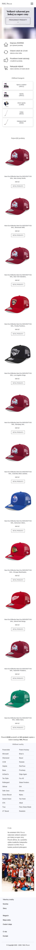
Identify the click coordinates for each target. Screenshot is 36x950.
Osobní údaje (7, 924)
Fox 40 (21, 778)
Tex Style (5, 778)
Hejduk (4, 766)
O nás (5, 931)
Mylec (21, 795)
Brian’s (21, 754)
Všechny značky (8, 899)
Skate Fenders (24, 782)
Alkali (21, 803)
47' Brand (5, 811)
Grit (20, 786)
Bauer (21, 758)
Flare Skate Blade (25, 807)
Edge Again (23, 774)
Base (4, 770)
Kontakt (5, 936)
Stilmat (4, 786)
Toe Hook (22, 799)
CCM (4, 762)
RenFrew (22, 766)
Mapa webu (7, 920)
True (3, 807)
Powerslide (6, 750)
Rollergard (5, 782)
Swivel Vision (6, 799)
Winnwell (5, 754)
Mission (21, 790)
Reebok (21, 762)
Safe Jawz (5, 790)
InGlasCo (5, 774)
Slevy (5, 908)
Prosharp (22, 770)
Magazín (6, 915)
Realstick (22, 811)
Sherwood (5, 758)
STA (3, 803)
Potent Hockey (24, 750)
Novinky (5, 904)
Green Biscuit (6, 795)
